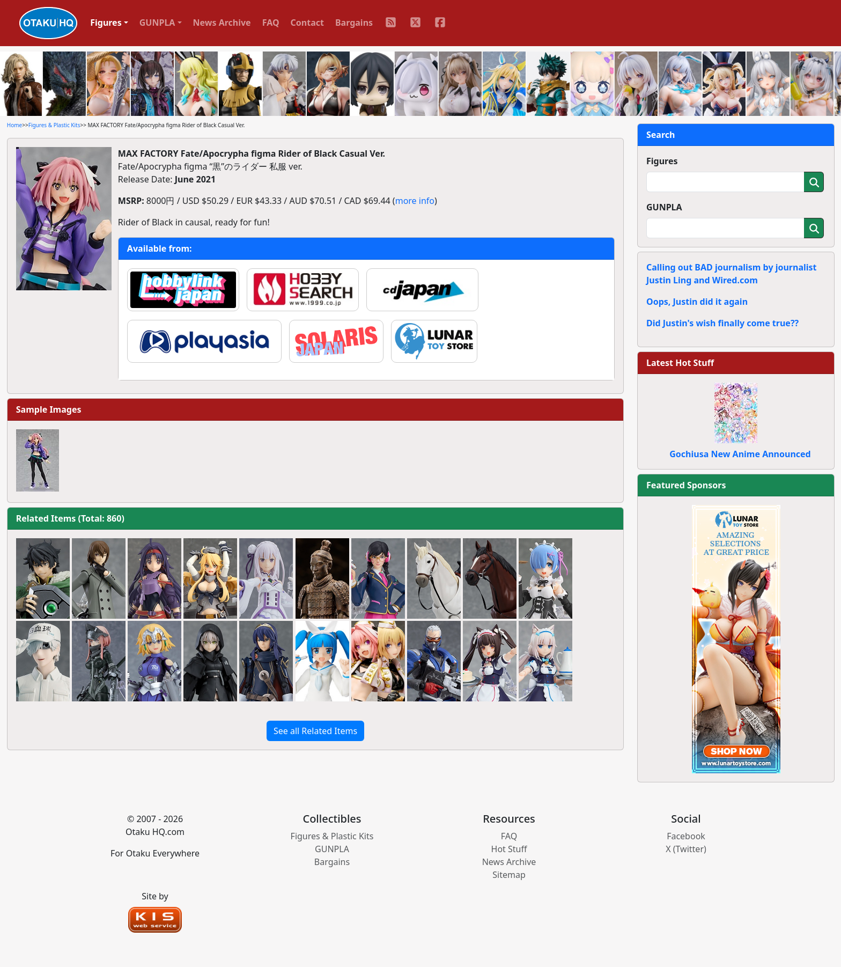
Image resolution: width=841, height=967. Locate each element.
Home (14, 125)
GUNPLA (664, 207)
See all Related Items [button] (315, 731)
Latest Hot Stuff (680, 363)
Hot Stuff (509, 849)
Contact (307, 22)
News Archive (222, 22)
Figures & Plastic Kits (54, 125)
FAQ (270, 22)
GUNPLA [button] (157, 22)
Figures (662, 161)
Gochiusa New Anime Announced (739, 454)
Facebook (686, 836)
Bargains (354, 22)
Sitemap (509, 875)
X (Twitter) (686, 849)
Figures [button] (106, 22)
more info (414, 201)
